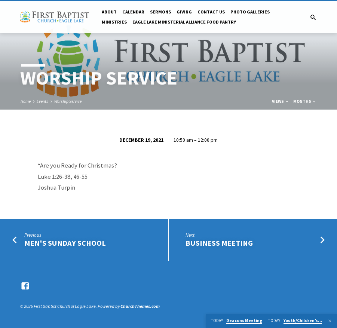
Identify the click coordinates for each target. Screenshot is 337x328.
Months (304, 101)
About (109, 12)
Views (280, 101)
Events (42, 101)
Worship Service (68, 101)
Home (26, 101)
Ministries (114, 22)
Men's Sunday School (65, 243)
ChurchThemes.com (140, 306)
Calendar (133, 12)
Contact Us (211, 12)
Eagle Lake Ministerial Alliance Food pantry (184, 22)
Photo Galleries (250, 12)
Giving (184, 12)
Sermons (160, 12)
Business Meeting (219, 243)
